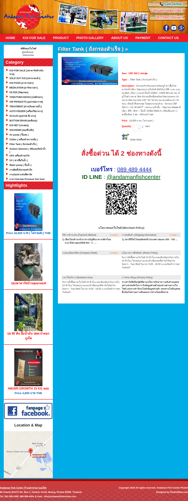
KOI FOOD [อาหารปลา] (21, 83)
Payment (142, 38)
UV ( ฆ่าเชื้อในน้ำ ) (18, 160)
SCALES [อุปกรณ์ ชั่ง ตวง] (22, 116)
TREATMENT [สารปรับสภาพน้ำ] (25, 106)
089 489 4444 (134, 169)
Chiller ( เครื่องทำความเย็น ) (23, 139)
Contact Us (168, 38)
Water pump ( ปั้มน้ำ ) (20, 165)
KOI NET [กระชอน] (19, 125)
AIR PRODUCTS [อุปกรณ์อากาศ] (26, 102)
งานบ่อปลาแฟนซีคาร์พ (20, 174)
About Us (119, 38)
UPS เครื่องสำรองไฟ (19, 155)
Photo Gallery (90, 38)
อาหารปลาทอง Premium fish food (27, 179)
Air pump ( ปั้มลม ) (19, 134)
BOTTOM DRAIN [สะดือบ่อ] (23, 120)
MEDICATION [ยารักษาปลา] (23, 87)
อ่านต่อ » (114, 235)
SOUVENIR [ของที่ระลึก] (21, 130)
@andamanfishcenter (134, 177)
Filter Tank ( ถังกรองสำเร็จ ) (23, 144)
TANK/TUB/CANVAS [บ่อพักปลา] (26, 97)
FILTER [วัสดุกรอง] (18, 92)
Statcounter (28, 55)
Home (10, 38)
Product (61, 38)
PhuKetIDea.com (179, 492)
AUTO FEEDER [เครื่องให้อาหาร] (26, 111)
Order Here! (136, 139)
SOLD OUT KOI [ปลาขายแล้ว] (24, 78)
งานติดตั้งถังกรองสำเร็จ (20, 170)
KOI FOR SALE (34, 38)
